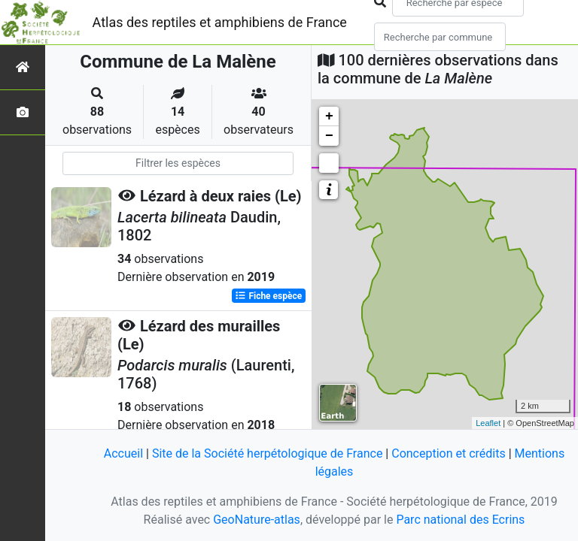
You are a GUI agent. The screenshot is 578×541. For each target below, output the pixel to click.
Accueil (123, 453)
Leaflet (488, 423)
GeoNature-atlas (256, 519)
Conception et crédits (448, 453)
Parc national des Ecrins (460, 519)
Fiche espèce (268, 296)
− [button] (329, 136)
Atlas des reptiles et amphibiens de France (220, 22)
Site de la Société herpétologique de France (267, 453)
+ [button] (329, 116)
